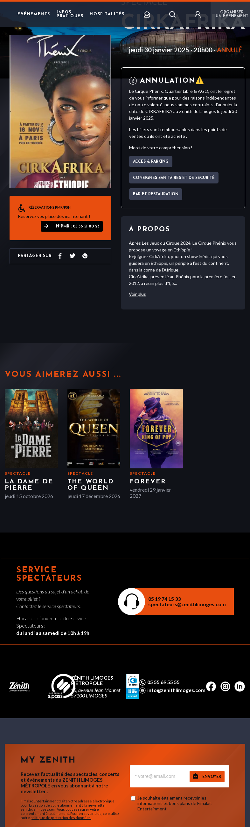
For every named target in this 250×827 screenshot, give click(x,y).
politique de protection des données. (61, 818)
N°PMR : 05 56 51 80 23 (77, 226)
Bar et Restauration (155, 194)
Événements (33, 14)
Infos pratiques (70, 14)
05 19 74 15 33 (164, 598)
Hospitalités (107, 14)
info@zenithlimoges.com (176, 690)
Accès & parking (151, 162)
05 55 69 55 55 (163, 682)
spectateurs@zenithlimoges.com (187, 604)
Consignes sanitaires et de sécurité (174, 178)
